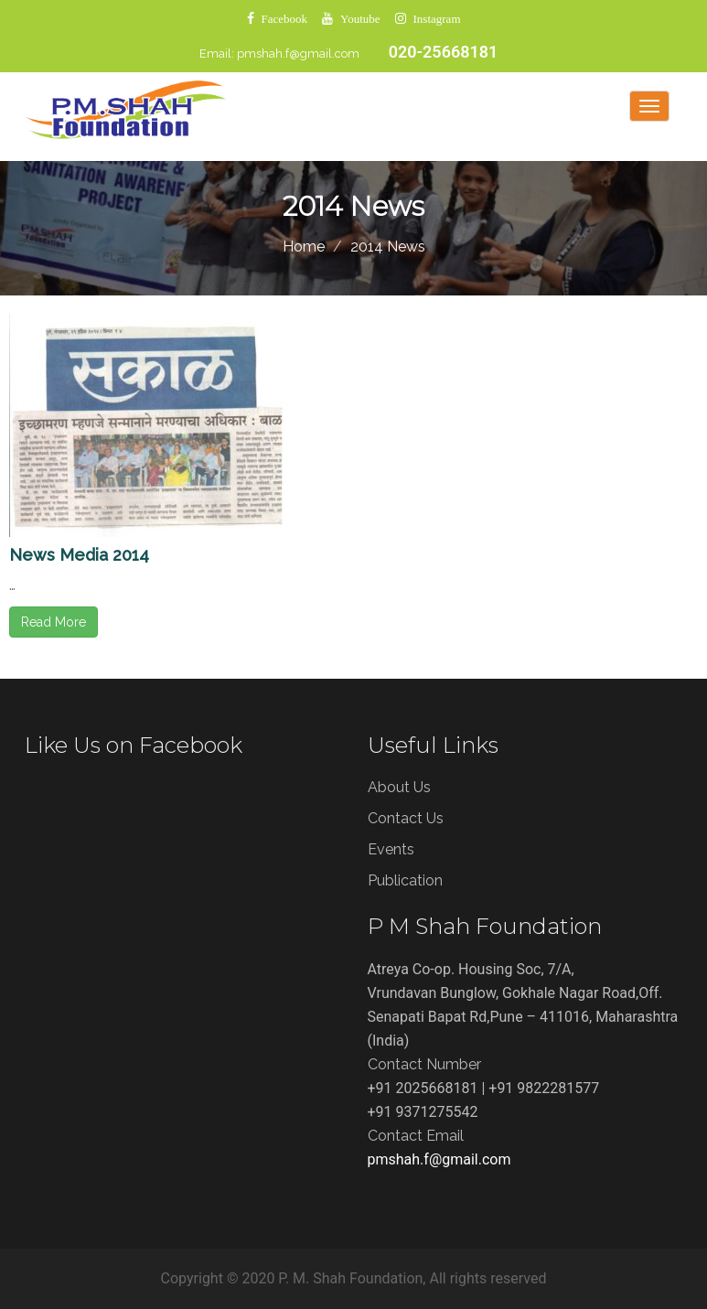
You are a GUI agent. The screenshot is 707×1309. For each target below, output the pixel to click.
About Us (399, 787)
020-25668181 (443, 51)
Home (304, 246)
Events (391, 849)
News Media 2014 (79, 554)
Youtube (360, 19)
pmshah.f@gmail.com (298, 53)
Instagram (437, 19)
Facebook (285, 19)
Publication (405, 880)
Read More (53, 622)
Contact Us (406, 818)
